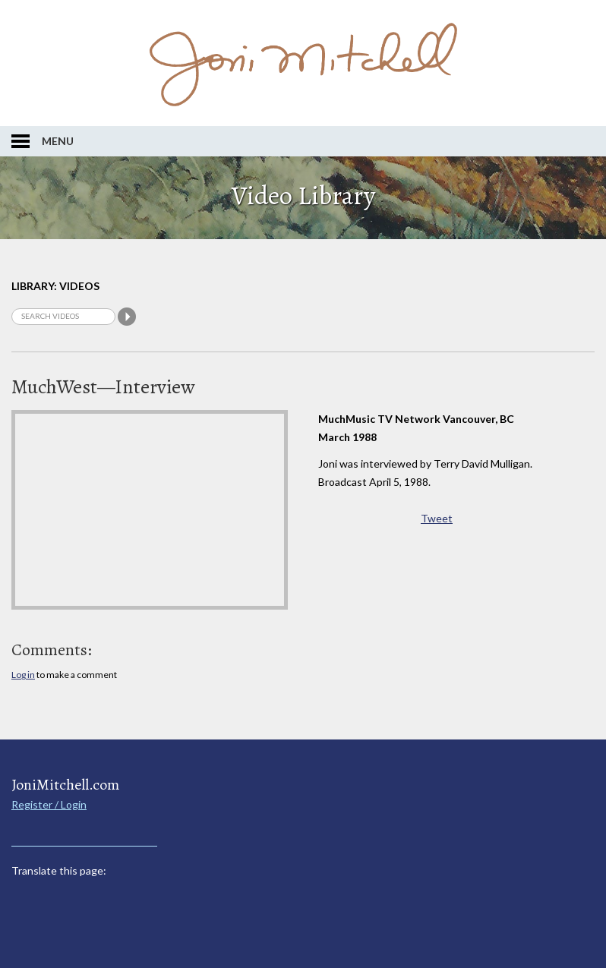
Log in (23, 674)
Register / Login (49, 804)
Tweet (437, 518)
